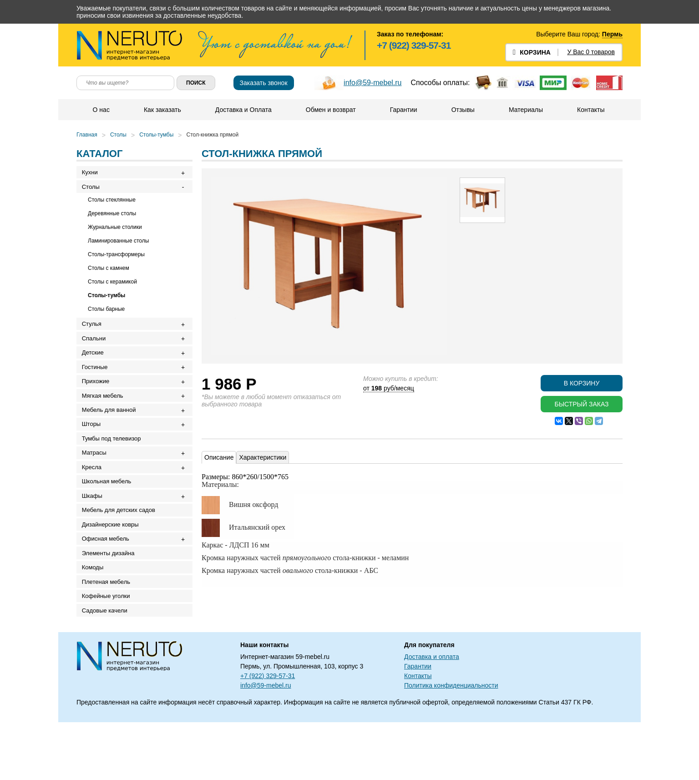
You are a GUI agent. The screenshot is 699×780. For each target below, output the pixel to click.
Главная (86, 135)
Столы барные (106, 314)
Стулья (93, 330)
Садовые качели (106, 667)
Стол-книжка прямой (213, 135)
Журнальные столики (115, 232)
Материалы (525, 109)
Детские (95, 363)
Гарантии (403, 109)
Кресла (93, 498)
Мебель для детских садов (120, 549)
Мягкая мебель (104, 414)
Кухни (92, 173)
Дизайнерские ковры (112, 565)
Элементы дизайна (110, 599)
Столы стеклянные (112, 205)
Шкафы (94, 532)
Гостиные (97, 380)
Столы (118, 135)
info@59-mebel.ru (372, 82)
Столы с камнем (108, 273)
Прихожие (97, 397)
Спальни (95, 347)
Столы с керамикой (112, 287)
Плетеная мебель (108, 633)
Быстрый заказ (581, 404)
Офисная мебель (107, 582)
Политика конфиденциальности (451, 743)
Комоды (95, 616)
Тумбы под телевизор (113, 464)
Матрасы (96, 481)
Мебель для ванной (111, 431)
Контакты (590, 109)
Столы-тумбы (156, 135)
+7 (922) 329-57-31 (414, 45)
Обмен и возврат (330, 109)
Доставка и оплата (431, 714)
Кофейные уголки (108, 650)
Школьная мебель (108, 515)
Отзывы (462, 109)
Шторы (93, 448)
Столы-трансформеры (116, 259)
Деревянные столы (112, 218)
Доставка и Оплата (243, 109)
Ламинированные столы (118, 246)
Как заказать (162, 109)
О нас (100, 109)
